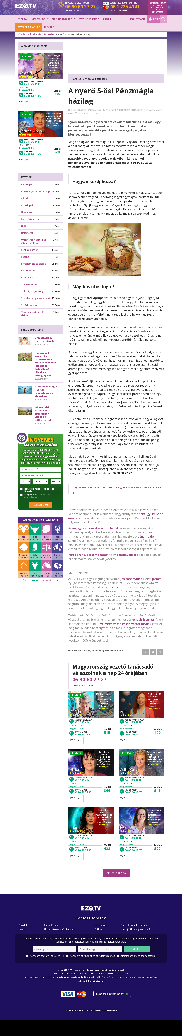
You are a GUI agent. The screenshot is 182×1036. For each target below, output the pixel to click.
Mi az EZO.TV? (65, 970)
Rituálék (49, 27)
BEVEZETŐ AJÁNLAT (29, 27)
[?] (62, 955)
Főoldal (23, 19)
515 (107, 732)
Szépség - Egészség (32, 291)
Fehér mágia (149, 110)
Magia (159, 110)
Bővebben (104, 709)
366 (107, 790)
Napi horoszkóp (62, 19)
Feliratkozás (41, 504)
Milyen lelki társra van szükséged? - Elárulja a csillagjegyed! (43, 414)
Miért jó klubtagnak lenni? (135, 929)
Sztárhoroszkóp (30, 305)
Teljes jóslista (116, 873)
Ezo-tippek (27, 205)
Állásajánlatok (116, 970)
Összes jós (38, 19)
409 (157, 732)
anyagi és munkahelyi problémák (95, 528)
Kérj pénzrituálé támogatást (88, 555)
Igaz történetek (30, 219)
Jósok (22, 929)
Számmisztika (29, 277)
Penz (70, 113)
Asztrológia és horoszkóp (35, 191)
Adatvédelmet (30, 497)
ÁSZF (39, 494)
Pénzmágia (124, 110)
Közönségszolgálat (97, 970)
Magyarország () (112, 993)
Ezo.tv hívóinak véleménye (135, 925)
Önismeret (27, 232)
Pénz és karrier (45, 34)
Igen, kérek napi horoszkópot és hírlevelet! (37, 490)
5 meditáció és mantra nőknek (44, 339)
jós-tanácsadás (131, 579)
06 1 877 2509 (157, 12)
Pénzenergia (112, 110)
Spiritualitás (94, 110)
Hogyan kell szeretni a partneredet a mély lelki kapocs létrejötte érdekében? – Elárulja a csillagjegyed (45, 364)
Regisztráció (137, 19)
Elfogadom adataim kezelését (46, 955)
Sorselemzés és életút (33, 263)
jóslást (157, 579)
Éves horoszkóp (89, 19)
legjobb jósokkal (143, 619)
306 (57, 94)
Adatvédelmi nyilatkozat (91, 981)
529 (57, 152)
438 (107, 848)
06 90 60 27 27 (89, 679)
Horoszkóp (27, 212)
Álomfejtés (27, 184)
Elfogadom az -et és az (35, 496)
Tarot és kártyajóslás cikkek (33, 313)
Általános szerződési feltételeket (76, 977)
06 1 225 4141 (82, 722)
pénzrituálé (146, 536)
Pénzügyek (136, 110)
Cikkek (107, 19)
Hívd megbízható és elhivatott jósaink (124, 624)
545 (157, 790)
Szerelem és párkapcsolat (35, 298)
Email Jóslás (51, 925)
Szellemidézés (29, 284)
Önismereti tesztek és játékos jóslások (33, 241)
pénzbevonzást (127, 555)
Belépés (154, 19)
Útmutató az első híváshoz (59, 929)
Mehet (136, 949)
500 (157, 848)
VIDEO (76, 695)
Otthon (25, 225)
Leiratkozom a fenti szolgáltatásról (138, 955)
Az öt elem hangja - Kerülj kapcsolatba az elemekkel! (46, 391)
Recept (25, 256)
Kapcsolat (79, 970)
